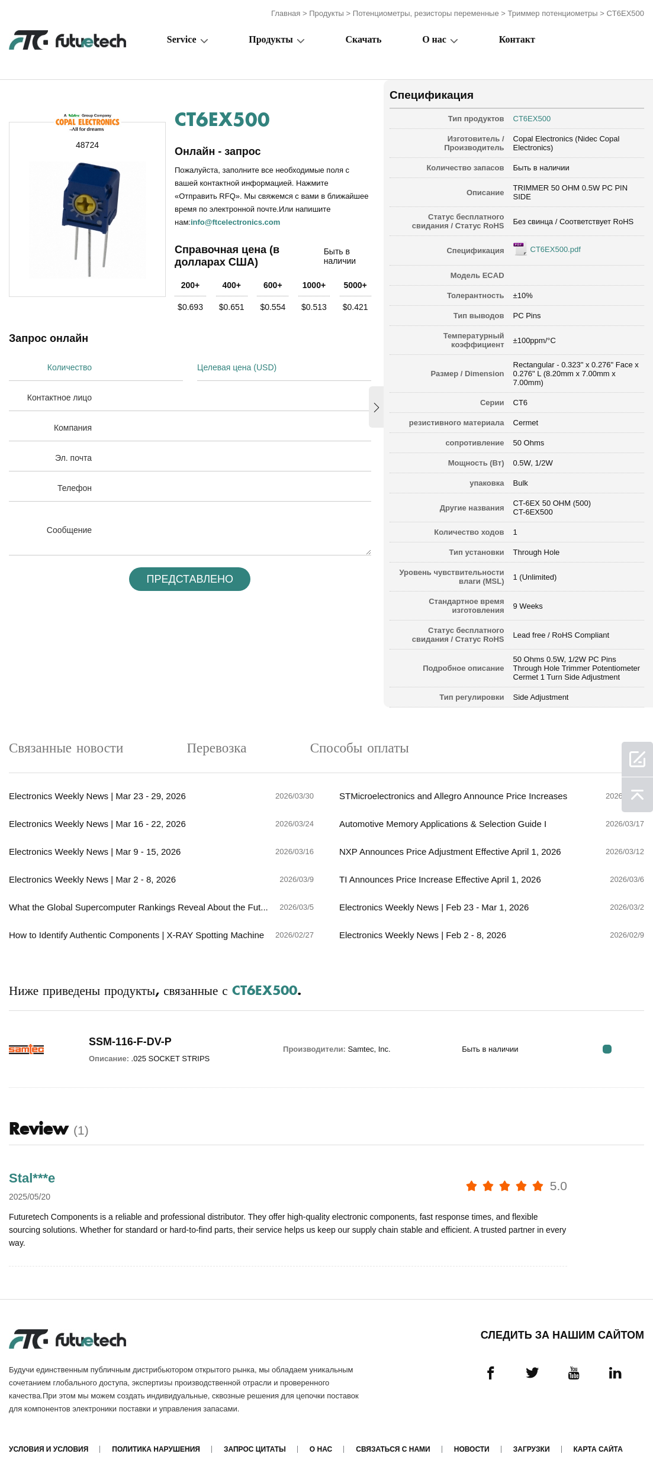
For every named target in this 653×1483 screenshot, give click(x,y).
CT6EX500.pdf (555, 249)
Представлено (190, 579)
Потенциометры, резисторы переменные (426, 13)
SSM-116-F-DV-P (130, 1042)
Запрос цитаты (255, 1449)
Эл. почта (73, 458)
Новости (472, 1449)
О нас (434, 39)
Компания (73, 427)
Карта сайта (598, 1449)
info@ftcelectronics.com (235, 222)
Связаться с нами (393, 1449)
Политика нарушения (156, 1449)
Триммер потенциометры (553, 13)
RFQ (607, 1049)
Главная (285, 13)
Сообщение (69, 530)
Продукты (326, 13)
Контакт (517, 39)
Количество (69, 367)
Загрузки (531, 1449)
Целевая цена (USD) (236, 367)
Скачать (364, 39)
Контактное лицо (59, 397)
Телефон (74, 488)
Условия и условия (48, 1449)
